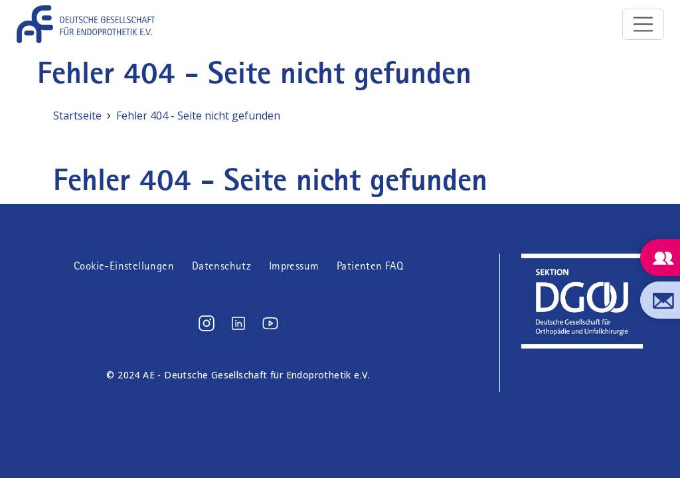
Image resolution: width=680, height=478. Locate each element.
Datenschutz (221, 266)
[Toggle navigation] (643, 24)
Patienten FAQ (370, 266)
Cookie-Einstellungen (124, 266)
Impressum (294, 266)
